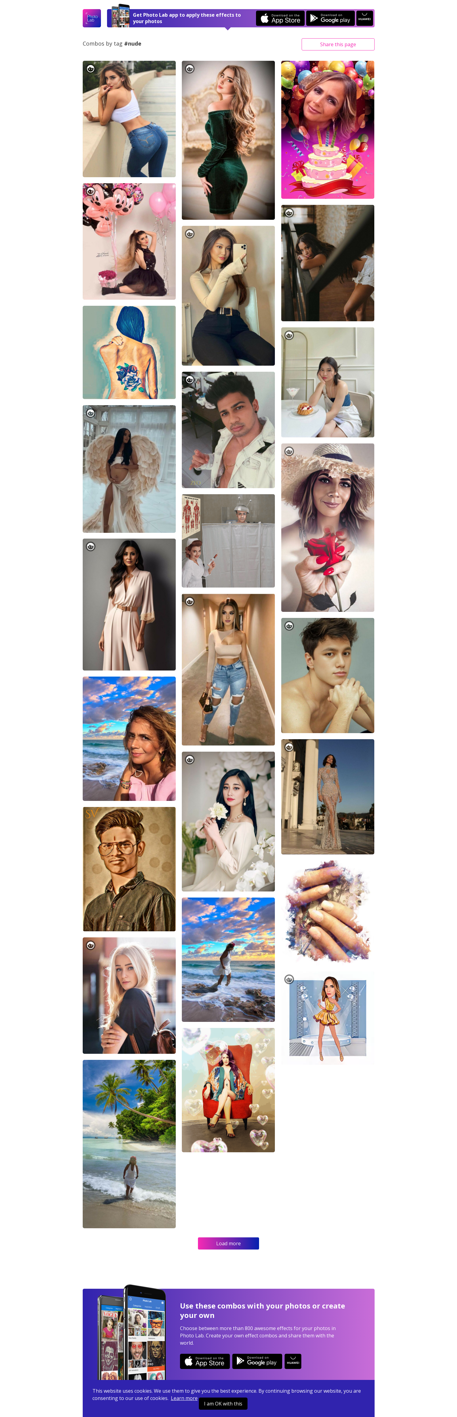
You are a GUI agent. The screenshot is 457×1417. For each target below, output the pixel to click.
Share (338, 44)
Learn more (184, 1398)
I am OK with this (223, 1403)
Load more (228, 1243)
